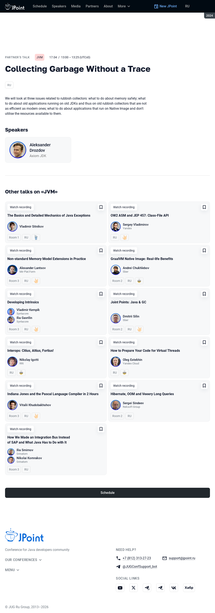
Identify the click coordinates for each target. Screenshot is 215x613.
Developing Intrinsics (23, 302)
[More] (124, 6)
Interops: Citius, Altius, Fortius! (30, 351)
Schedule (108, 493)
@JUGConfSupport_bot (140, 566)
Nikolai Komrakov (29, 458)
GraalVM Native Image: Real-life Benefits (142, 259)
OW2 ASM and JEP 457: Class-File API (140, 215)
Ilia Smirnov (25, 450)
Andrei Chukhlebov (136, 268)
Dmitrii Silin (131, 316)
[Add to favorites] (101, 207)
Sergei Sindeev (133, 403)
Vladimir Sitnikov (31, 226)
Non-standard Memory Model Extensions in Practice (46, 259)
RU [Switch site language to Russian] (187, 6)
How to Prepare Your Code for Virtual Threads (145, 351)
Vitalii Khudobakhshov (35, 405)
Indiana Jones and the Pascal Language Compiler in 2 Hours (52, 394)
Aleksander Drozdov (40, 147)
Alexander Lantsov (33, 268)
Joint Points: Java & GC (128, 302)
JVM (40, 57)
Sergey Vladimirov (135, 224)
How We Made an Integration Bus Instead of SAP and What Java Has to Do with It (38, 439)
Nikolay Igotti (29, 359)
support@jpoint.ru (182, 558)
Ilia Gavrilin (24, 318)
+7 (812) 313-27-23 (137, 558)
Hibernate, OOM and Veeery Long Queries (142, 394)
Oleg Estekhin (132, 359)
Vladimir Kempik (28, 310)
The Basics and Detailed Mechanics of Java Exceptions (48, 215)
